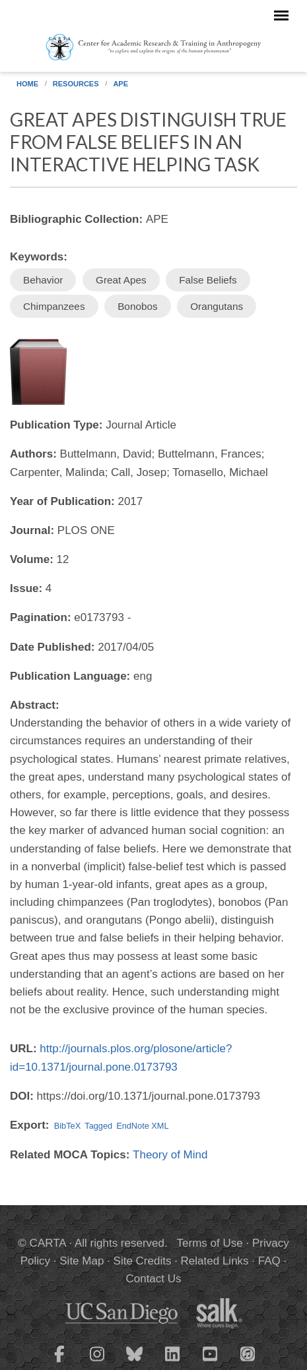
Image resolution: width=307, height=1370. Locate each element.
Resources (76, 84)
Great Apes (121, 279)
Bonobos (137, 306)
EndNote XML (142, 1126)
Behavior (43, 279)
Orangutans (216, 306)
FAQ (269, 1261)
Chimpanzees (54, 306)
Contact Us (153, 1278)
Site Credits (143, 1261)
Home (27, 84)
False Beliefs (208, 279)
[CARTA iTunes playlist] (247, 1352)
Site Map (81, 1261)
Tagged (98, 1126)
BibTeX (67, 1126)
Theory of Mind (170, 1154)
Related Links (215, 1261)
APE (120, 84)
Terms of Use (210, 1243)
